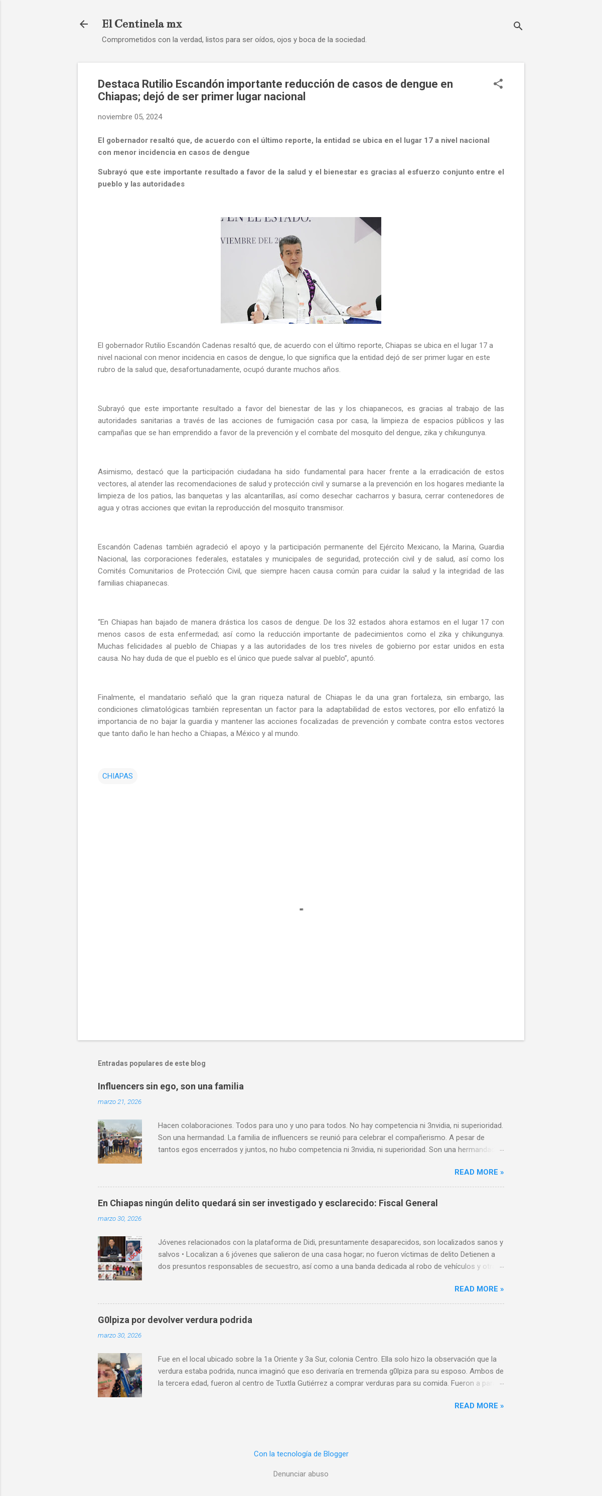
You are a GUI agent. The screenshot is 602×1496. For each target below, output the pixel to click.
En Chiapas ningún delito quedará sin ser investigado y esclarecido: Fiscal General (268, 1203)
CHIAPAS (117, 776)
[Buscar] (518, 27)
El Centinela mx (142, 24)
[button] (498, 85)
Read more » (479, 1172)
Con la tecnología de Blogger (301, 1453)
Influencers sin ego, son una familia (171, 1086)
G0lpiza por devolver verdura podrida (175, 1320)
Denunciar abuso (301, 1473)
